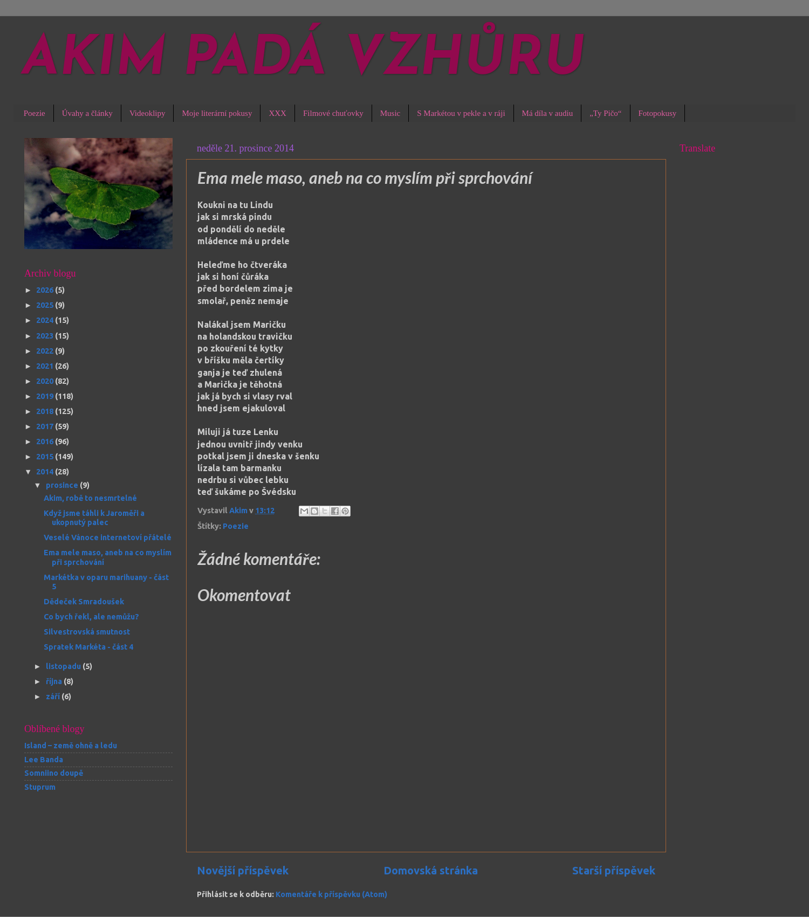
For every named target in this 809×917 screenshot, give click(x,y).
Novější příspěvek (243, 870)
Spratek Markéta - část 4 (88, 647)
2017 (45, 426)
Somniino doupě (53, 773)
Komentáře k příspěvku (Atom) (331, 894)
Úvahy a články (87, 113)
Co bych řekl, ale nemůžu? (91, 616)
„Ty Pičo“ (605, 113)
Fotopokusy (658, 113)
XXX (277, 113)
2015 (45, 456)
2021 (45, 366)
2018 (45, 411)
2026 (45, 290)
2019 (45, 396)
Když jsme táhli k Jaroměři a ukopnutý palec (94, 518)
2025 (45, 305)
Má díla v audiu (547, 113)
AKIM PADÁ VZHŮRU (304, 60)
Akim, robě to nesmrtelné (90, 498)
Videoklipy (147, 113)
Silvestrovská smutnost (87, 632)
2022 (45, 351)
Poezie (34, 113)
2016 (45, 441)
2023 (45, 336)
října (55, 681)
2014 (45, 471)
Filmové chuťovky (333, 113)
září (53, 696)
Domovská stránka (430, 870)
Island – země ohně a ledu (70, 745)
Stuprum (40, 787)
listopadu (64, 666)
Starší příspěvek (613, 870)
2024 (45, 320)
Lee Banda (43, 759)
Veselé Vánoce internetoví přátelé (108, 537)
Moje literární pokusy (217, 113)
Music (390, 113)
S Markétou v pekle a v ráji (461, 113)
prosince (63, 485)
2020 (45, 381)
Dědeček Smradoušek (84, 601)
